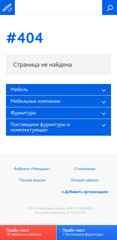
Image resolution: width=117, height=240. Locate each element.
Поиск (109, 7)
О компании (84, 168)
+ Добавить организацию (85, 191)
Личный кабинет (85, 180)
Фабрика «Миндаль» (32, 168)
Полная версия (32, 180)
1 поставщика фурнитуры (83, 232)
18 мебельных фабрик (23, 232)
